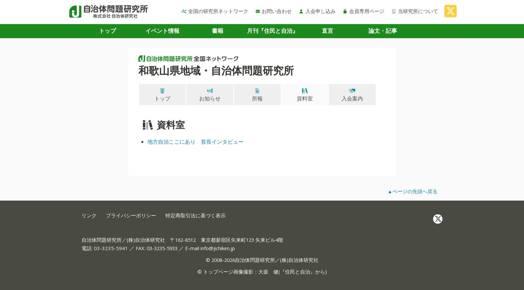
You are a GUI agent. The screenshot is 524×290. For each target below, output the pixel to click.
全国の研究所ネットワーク (214, 11)
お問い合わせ (273, 11)
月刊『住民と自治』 (272, 30)
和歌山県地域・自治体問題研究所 (216, 70)
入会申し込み (317, 11)
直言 (327, 30)
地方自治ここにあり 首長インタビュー (195, 141)
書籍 (217, 30)
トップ (107, 30)
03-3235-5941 (111, 248)
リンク (89, 215)
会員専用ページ (363, 11)
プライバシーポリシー (131, 215)
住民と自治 (297, 271)
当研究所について (414, 11)
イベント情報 (162, 30)
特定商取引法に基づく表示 (195, 215)
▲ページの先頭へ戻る (412, 191)
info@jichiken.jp (218, 248)
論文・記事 (383, 30)
